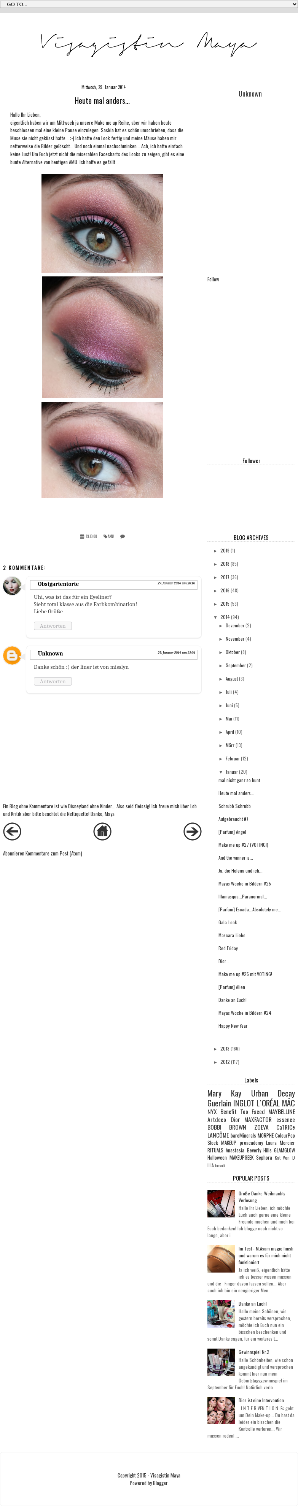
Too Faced (252, 1111)
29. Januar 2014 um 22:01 (176, 653)
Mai (229, 718)
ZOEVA (261, 1126)
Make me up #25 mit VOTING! (245, 974)
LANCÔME (218, 1134)
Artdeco (216, 1119)
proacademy (251, 1142)
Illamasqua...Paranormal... (242, 896)
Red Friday (228, 948)
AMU (111, 536)
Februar (233, 758)
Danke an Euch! (232, 1000)
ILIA (210, 1165)
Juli (229, 692)
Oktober (233, 652)
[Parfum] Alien (231, 987)
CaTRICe (285, 1126)
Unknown (50, 653)
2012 (225, 1061)
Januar (232, 771)
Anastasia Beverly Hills (249, 1150)
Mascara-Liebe (231, 935)
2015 (224, 603)
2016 (224, 590)
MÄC (288, 1103)
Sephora (264, 1157)
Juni (229, 705)
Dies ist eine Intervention (261, 1400)
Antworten (53, 625)
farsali (220, 1165)
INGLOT (244, 1103)
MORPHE (266, 1135)
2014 (225, 617)
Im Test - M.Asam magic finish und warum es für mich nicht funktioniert (266, 1255)
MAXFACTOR (258, 1119)
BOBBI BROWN (226, 1126)
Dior (235, 1119)
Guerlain (219, 1103)
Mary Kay (224, 1093)
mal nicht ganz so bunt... (240, 780)
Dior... (223, 961)
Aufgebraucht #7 (233, 819)
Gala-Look (227, 922)
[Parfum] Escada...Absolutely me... (249, 909)
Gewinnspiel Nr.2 (254, 1352)
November (235, 638)
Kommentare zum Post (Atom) (53, 853)
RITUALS (215, 1150)
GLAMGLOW (284, 1150)
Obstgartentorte (58, 584)
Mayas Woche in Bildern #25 (244, 883)
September (236, 665)
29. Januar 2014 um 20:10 (176, 583)
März (230, 745)
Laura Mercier (280, 1142)
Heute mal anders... (236, 793)
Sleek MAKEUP (221, 1142)
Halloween (217, 1157)
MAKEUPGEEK (241, 1157)
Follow (213, 279)
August (232, 678)
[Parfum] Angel (232, 831)
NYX (212, 1111)
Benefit (228, 1111)
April (230, 731)
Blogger (160, 1483)
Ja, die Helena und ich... (240, 870)
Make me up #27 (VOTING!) (243, 844)
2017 (224, 577)
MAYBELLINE (281, 1111)
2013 (224, 1048)
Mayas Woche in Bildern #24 (244, 1012)
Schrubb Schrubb (234, 806)
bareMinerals (243, 1135)
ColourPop (285, 1135)
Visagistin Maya (165, 1475)
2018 (224, 563)
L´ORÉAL (268, 1103)
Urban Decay (273, 1093)
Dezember (235, 625)
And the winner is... (235, 857)
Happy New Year (232, 1025)
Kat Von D (285, 1157)
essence (285, 1119)
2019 (224, 550)
